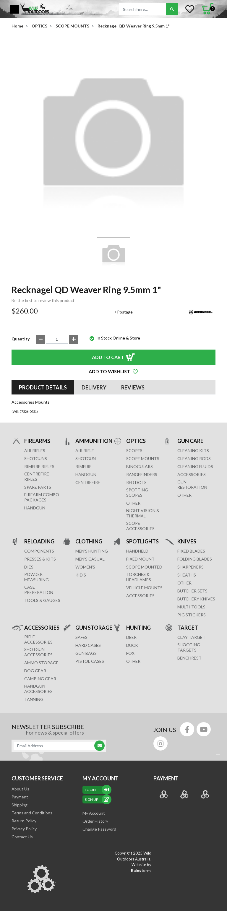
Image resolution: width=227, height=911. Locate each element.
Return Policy (24, 820)
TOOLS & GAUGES (42, 600)
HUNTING (138, 627)
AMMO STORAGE (41, 662)
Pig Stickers (191, 614)
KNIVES (186, 541)
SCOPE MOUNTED (144, 566)
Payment (20, 796)
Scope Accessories (140, 526)
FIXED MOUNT (140, 558)
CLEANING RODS (194, 458)
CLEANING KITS (193, 450)
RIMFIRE (83, 466)
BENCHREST (189, 657)
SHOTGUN (85, 458)
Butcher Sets (192, 590)
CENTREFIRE (87, 482)
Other (184, 582)
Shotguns (35, 458)
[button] (113, 371)
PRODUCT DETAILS (43, 387)
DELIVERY (94, 387)
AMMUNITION (93, 440)
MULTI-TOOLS (191, 606)
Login (97, 790)
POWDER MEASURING (36, 577)
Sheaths (186, 574)
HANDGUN (85, 474)
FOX (130, 653)
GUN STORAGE (93, 627)
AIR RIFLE (84, 450)
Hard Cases (88, 645)
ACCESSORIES (191, 474)
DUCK (132, 645)
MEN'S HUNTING (91, 550)
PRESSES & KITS (40, 558)
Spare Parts (37, 487)
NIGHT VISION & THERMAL (142, 513)
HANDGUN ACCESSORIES (38, 688)
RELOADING (39, 541)
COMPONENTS (39, 550)
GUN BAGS (86, 653)
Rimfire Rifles (39, 466)
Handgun (34, 507)
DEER (131, 637)
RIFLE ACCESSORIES (38, 639)
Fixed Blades (191, 550)
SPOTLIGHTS (142, 541)
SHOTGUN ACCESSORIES (38, 652)
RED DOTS (136, 482)
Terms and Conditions (32, 812)
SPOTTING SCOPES (137, 492)
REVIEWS (133, 387)
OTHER (133, 503)
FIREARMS (37, 440)
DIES (28, 566)
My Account (93, 813)
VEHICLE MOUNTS (144, 587)
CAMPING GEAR (40, 678)
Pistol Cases (89, 661)
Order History (95, 821)
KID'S (80, 574)
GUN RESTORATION (192, 484)
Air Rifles (34, 450)
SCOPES (134, 450)
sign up (97, 799)
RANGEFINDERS (141, 474)
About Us (20, 788)
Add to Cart (108, 357)
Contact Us (22, 836)
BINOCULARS (139, 466)
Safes (81, 637)
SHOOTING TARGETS (188, 647)
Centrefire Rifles (36, 476)
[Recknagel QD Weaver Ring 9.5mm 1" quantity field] (57, 339)
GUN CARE (190, 440)
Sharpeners (190, 566)
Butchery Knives (196, 598)
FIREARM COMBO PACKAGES (41, 497)
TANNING (33, 699)
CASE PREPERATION (38, 589)
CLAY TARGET (191, 637)
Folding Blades (194, 558)
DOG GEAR (35, 670)
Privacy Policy (24, 828)
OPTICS (136, 440)
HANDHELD (137, 550)
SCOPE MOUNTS (142, 458)
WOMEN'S (85, 566)
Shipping (19, 804)
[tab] (43, 387)
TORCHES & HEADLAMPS (138, 577)
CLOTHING (88, 541)
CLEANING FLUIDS (195, 466)
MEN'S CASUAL (90, 558)
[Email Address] (56, 746)
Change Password (99, 829)
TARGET (187, 627)
